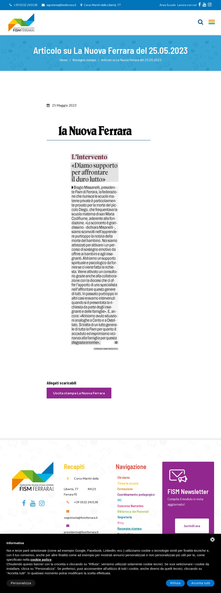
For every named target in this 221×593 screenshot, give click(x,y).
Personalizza (21, 583)
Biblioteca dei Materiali (133, 511)
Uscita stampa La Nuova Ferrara (79, 393)
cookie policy (41, 559)
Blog (120, 523)
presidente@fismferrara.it (81, 532)
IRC (119, 500)
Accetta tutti (200, 583)
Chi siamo (123, 477)
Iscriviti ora (192, 526)
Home (64, 60)
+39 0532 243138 (25, 5)
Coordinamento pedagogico (136, 494)
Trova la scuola (127, 483)
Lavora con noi (187, 5)
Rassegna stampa (84, 60)
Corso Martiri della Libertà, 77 (102, 5)
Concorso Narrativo (130, 506)
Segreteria (124, 517)
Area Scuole (167, 5)
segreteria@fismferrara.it (61, 5)
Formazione (125, 489)
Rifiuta (175, 583)
